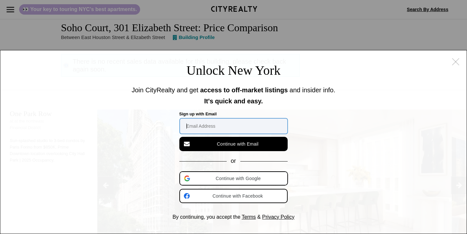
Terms (249, 217)
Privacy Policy (278, 217)
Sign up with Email (198, 113)
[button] (234, 178)
